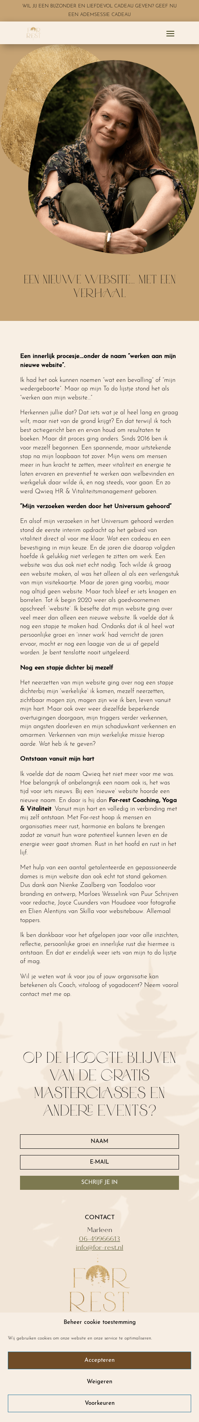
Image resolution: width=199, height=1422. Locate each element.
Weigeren (99, 1382)
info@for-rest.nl (99, 1247)
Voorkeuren (100, 1403)
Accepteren (99, 1360)
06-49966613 (99, 1239)
